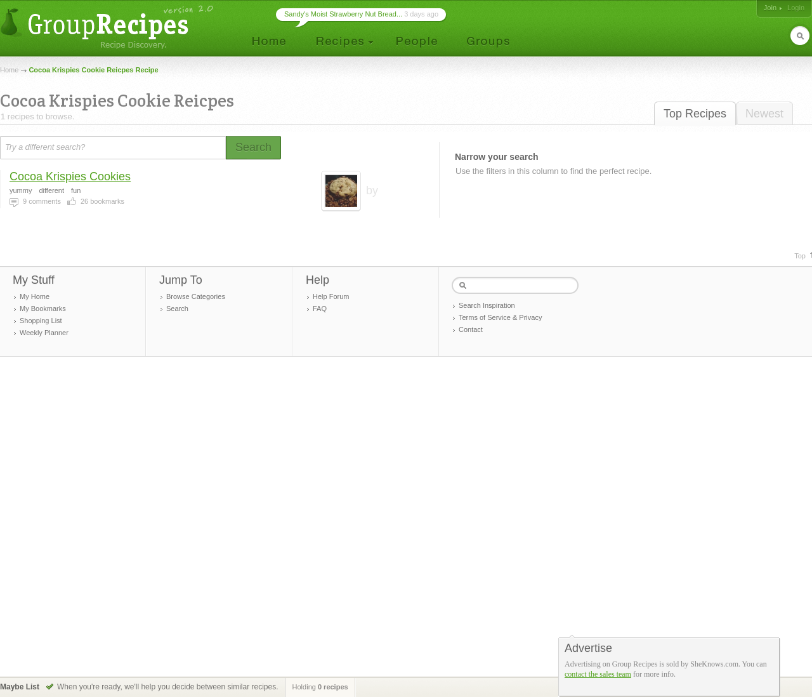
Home (9, 70)
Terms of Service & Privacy (500, 317)
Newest (764, 113)
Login (795, 7)
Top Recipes (695, 113)
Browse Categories (195, 296)
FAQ (320, 308)
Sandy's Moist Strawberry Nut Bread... (343, 14)
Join (770, 7)
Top (800, 256)
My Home (34, 296)
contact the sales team (598, 674)
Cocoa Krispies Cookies (70, 176)
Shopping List (41, 320)
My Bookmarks (43, 308)
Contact (471, 329)
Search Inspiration (487, 305)
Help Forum (331, 296)
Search (177, 308)
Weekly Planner (44, 332)
